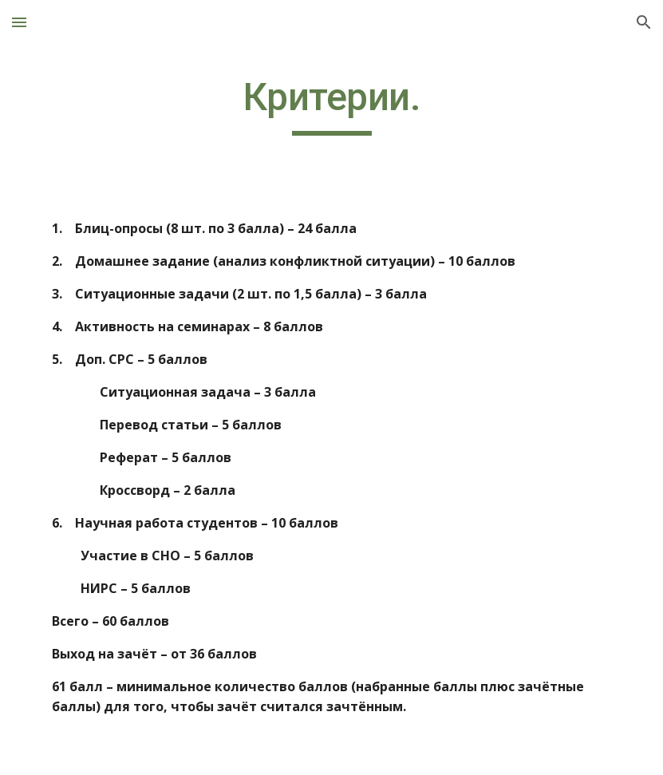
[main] (331, 104)
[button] (19, 22)
